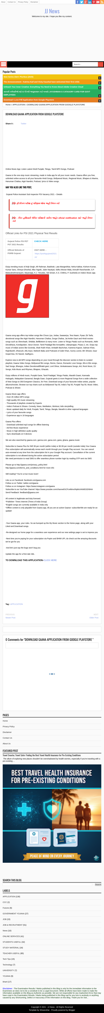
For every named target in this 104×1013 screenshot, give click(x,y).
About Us (7, 744)
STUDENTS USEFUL (12, 942)
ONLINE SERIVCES (11, 936)
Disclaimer (34, 2)
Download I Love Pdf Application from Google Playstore (29, 100)
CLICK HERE (50, 560)
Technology (7, 965)
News (5, 931)
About (3, 2)
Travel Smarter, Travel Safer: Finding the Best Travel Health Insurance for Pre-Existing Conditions (42, 755)
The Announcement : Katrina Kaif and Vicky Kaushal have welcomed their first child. (42, 82)
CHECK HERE (41, 241)
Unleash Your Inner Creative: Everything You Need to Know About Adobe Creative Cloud (43, 87)
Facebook (78, 2)
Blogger (72, 1010)
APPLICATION (16, 604)
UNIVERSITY (8, 970)
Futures (6, 908)
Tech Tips (7, 959)
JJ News (52, 11)
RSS (102, 2)
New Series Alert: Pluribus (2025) (18, 77)
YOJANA (6, 976)
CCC (5, 902)
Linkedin (90, 2)
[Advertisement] (52, 40)
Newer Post (10, 618)
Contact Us (12, 2)
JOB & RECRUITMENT (13, 925)
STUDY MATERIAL (11, 948)
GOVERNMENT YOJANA (13, 914)
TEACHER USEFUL (11, 953)
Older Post (93, 618)
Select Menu (3, 64)
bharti (5, 982)
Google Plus (86, 2)
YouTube (98, 2)
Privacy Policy (23, 2)
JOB (4, 919)
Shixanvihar (44, 1010)
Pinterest (94, 2)
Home (5, 721)
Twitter (82, 2)
